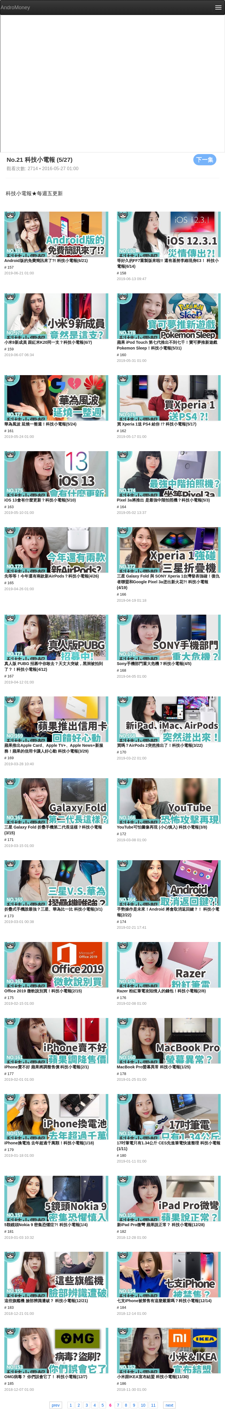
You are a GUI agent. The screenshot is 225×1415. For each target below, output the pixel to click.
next (169, 1405)
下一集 (204, 159)
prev (56, 1405)
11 (153, 1405)
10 (143, 1405)
